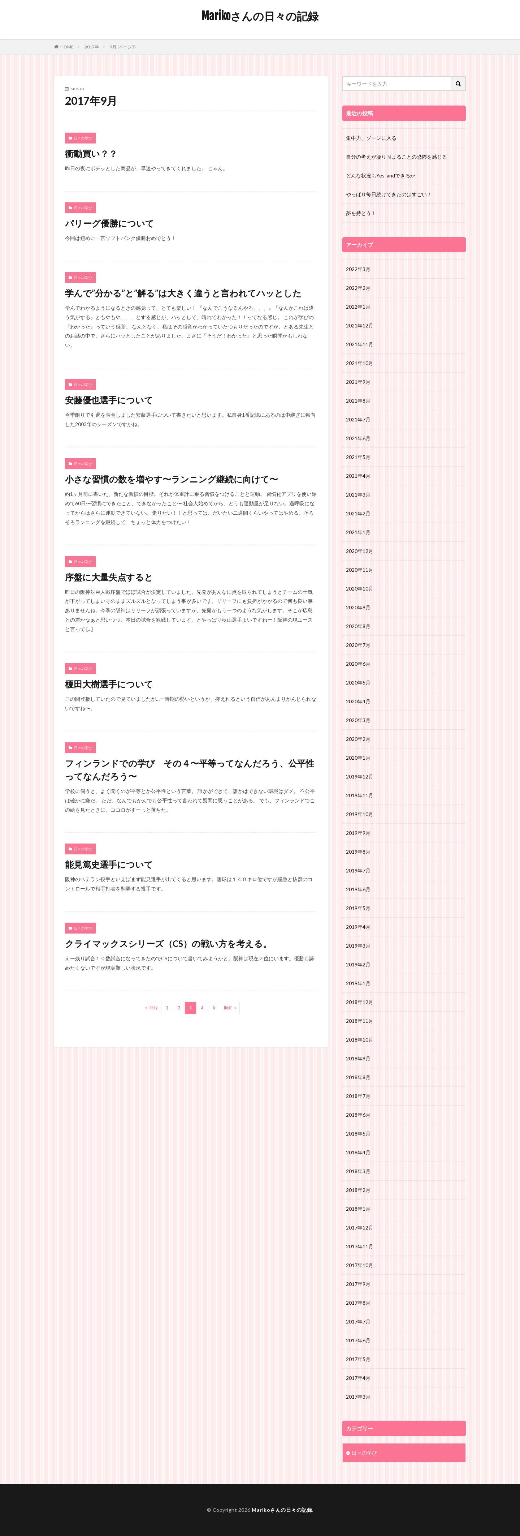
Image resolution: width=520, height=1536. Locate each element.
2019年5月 (358, 908)
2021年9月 (358, 382)
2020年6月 (358, 664)
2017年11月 (359, 1246)
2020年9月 (358, 607)
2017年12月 (359, 1227)
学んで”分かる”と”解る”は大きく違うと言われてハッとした (183, 293)
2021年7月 (358, 419)
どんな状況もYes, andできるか (380, 175)
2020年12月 (359, 551)
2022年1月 (358, 307)
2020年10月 (359, 588)
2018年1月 (358, 1209)
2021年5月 (358, 457)
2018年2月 (358, 1190)
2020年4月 (358, 701)
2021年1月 (358, 532)
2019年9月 (358, 833)
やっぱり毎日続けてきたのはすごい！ (389, 194)
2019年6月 (358, 889)
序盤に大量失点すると (109, 577)
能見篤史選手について (109, 864)
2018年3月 (358, 1171)
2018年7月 (358, 1096)
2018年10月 (359, 1040)
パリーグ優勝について (109, 223)
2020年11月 (359, 570)
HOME (67, 46)
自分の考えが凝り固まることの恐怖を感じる (396, 157)
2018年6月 (358, 1115)
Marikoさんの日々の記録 (260, 16)
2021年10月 (359, 363)
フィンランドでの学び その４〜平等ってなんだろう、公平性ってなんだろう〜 (189, 769)
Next (228, 1008)
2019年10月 (359, 814)
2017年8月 (358, 1303)
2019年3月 (358, 946)
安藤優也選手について (109, 400)
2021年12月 (359, 325)
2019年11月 (359, 795)
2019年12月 (359, 776)
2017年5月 (358, 1359)
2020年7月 (358, 645)
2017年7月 (358, 1321)
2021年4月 (358, 476)
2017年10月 (359, 1265)
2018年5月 (358, 1133)
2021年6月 (358, 438)
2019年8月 (358, 852)
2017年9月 (358, 1284)
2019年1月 (358, 983)
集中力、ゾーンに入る (371, 138)
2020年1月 (358, 758)
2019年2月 (358, 964)
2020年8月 (358, 626)
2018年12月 (359, 1002)
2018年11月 (359, 1021)
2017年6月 (358, 1340)
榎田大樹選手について (109, 684)
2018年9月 (358, 1058)
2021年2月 (358, 513)
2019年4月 (358, 927)
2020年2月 (358, 739)
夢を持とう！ (361, 213)
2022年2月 (358, 288)
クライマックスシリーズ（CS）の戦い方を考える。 (168, 943)
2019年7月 (358, 870)
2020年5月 (358, 682)
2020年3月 (358, 720)
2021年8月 (358, 401)
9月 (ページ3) (123, 47)
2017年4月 (358, 1378)
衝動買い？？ (91, 153)
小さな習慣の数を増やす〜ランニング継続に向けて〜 (171, 479)
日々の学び (83, 138)
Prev (153, 1008)
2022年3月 (358, 269)
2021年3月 (358, 495)
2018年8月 (358, 1077)
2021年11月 (359, 344)
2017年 (91, 47)
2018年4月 (358, 1152)
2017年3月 (358, 1397)
